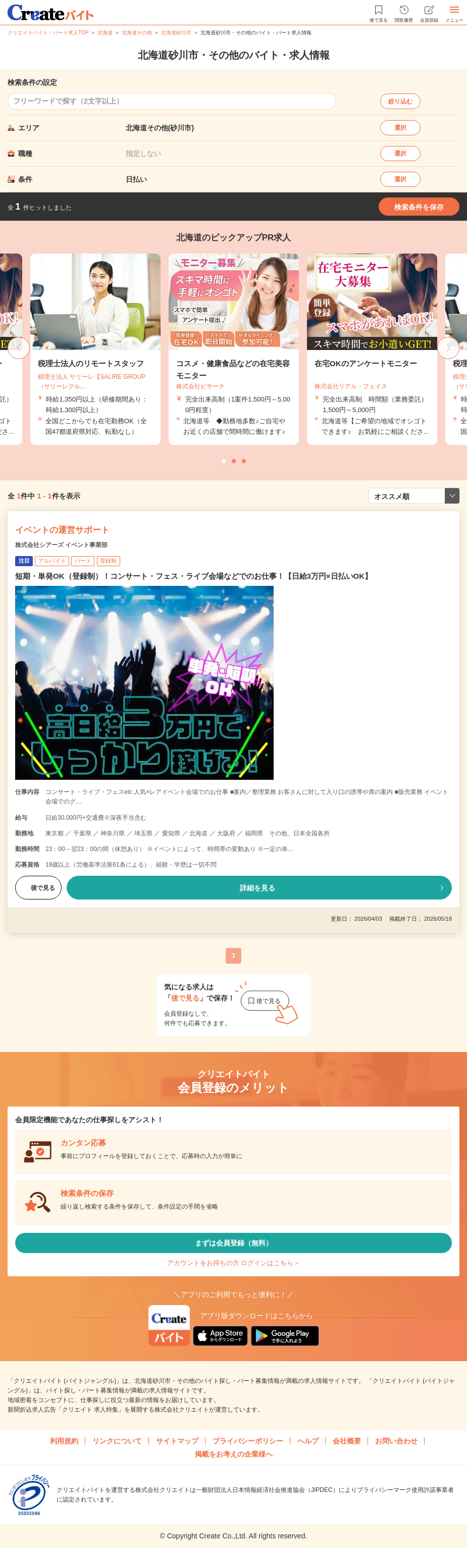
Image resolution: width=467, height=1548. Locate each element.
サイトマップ (177, 1441)
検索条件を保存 (419, 207)
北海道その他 (137, 32)
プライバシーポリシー (248, 1441)
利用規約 (64, 1441)
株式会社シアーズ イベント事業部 (61, 544)
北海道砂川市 (176, 32)
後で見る (38, 887)
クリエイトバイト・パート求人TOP (48, 32)
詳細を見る (257, 888)
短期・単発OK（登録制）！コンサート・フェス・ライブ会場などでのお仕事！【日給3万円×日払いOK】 (193, 576)
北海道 (105, 32)
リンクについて (117, 1441)
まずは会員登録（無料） (234, 1243)
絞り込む (400, 101)
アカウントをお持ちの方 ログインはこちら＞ (233, 1263)
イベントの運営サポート (62, 530)
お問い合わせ (396, 1441)
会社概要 (347, 1441)
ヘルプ (308, 1441)
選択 (400, 127)
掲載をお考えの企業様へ (234, 1454)
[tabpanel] (234, 349)
